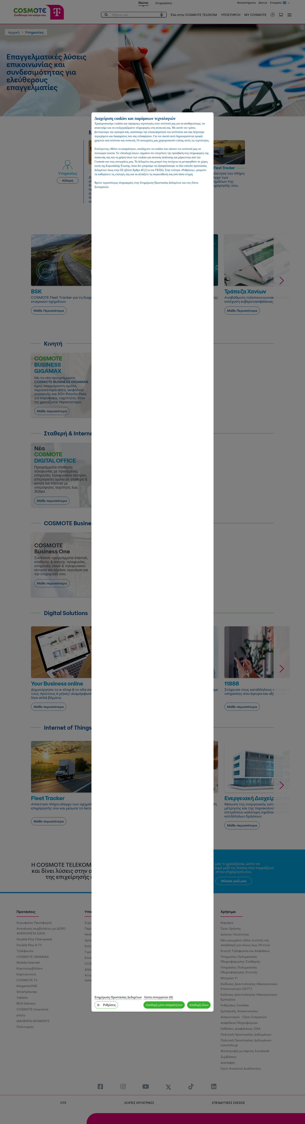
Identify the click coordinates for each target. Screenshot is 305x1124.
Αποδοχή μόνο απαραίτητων (164, 1005)
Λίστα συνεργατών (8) (158, 997)
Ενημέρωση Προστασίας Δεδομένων (118, 997)
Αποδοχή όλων (199, 1005)
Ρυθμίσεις (106, 1005)
